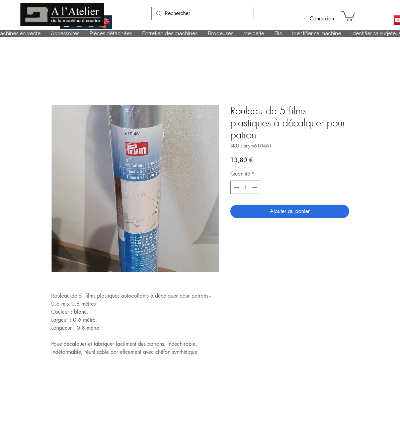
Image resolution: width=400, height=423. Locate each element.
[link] (348, 15)
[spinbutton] (246, 187)
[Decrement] (236, 187)
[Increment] (255, 187)
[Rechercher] (202, 13)
